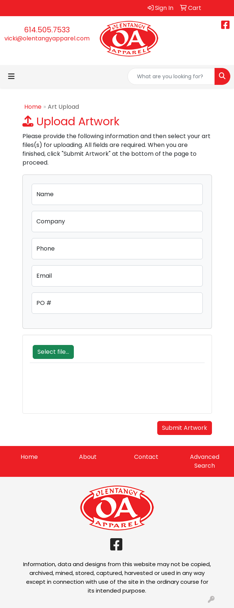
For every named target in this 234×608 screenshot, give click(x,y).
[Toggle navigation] (11, 76)
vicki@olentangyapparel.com (47, 38)
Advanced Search (204, 461)
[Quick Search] (171, 76)
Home (33, 106)
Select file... (53, 352)
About (88, 457)
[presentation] (85, 392)
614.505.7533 (47, 30)
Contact (146, 457)
